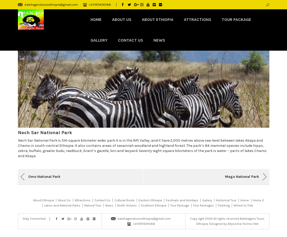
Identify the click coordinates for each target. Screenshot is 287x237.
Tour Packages (203, 205)
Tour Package (236, 19)
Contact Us (130, 40)
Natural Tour (92, 205)
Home (96, 19)
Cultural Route (124, 200)
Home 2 (258, 200)
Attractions (197, 19)
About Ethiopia (157, 19)
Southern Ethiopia (153, 205)
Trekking (224, 205)
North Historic (127, 205)
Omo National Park (44, 176)
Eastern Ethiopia (150, 200)
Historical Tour (226, 200)
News (159, 40)
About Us (121, 19)
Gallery (99, 40)
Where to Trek (243, 205)
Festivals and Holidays (182, 200)
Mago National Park (242, 176)
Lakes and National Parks (62, 205)
